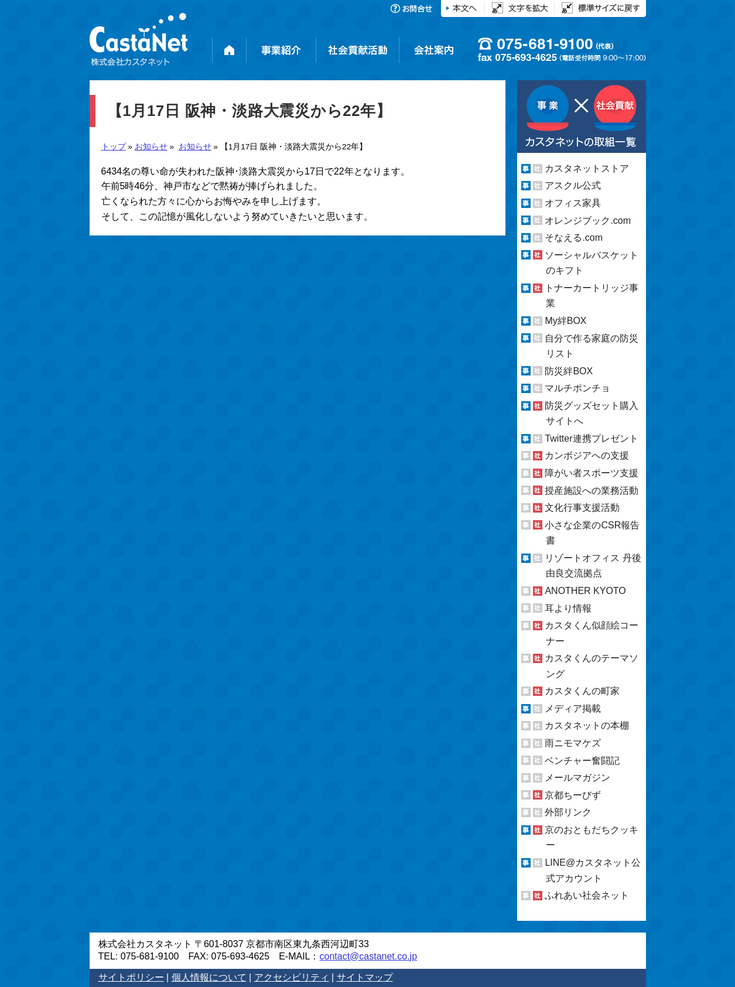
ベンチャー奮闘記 (582, 761)
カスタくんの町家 (582, 691)
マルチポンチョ (577, 388)
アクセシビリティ (291, 977)
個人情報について (209, 977)
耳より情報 (568, 608)
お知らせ (151, 146)
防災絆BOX (569, 371)
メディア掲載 (573, 708)
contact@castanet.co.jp (368, 956)
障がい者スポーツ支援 (591, 473)
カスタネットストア (587, 168)
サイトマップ (365, 977)
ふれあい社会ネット (587, 895)
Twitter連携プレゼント (591, 438)
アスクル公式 (573, 185)
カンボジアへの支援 (587, 455)
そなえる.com (574, 238)
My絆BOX (565, 321)
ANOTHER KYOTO (585, 591)
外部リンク (568, 812)
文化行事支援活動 (582, 508)
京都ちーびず (573, 795)
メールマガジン (577, 778)
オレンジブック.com (588, 221)
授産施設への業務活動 (591, 491)
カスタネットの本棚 (587, 725)
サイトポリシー (131, 977)
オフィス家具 (573, 203)
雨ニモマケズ (573, 743)
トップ (113, 146)
